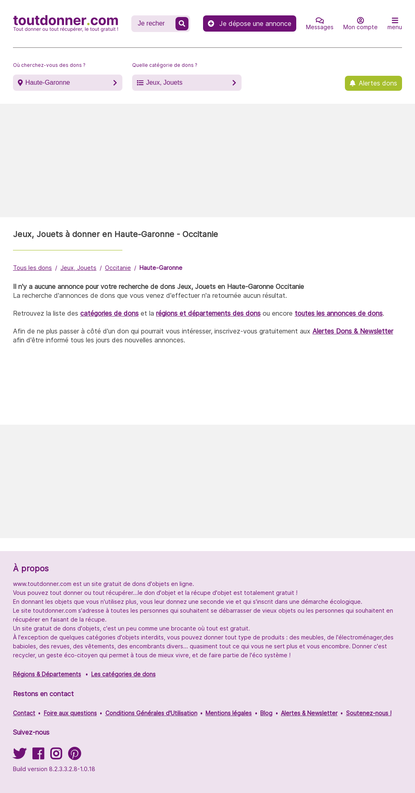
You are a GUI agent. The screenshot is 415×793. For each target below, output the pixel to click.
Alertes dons (378, 83)
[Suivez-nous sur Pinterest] (74, 756)
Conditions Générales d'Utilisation (151, 713)
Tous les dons (32, 267)
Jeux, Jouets (164, 82)
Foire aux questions (70, 713)
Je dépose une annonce (249, 23)
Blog (266, 713)
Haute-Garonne (47, 82)
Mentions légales (228, 713)
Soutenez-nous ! (368, 713)
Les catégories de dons (123, 674)
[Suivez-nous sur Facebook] (38, 756)
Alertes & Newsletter (309, 713)
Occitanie (118, 267)
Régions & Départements (47, 674)
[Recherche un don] (154, 23)
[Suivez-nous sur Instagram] (56, 756)
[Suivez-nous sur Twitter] (19, 756)
